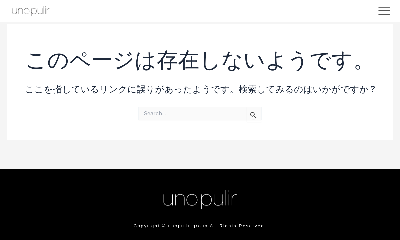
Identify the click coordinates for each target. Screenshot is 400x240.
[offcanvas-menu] (384, 10)
